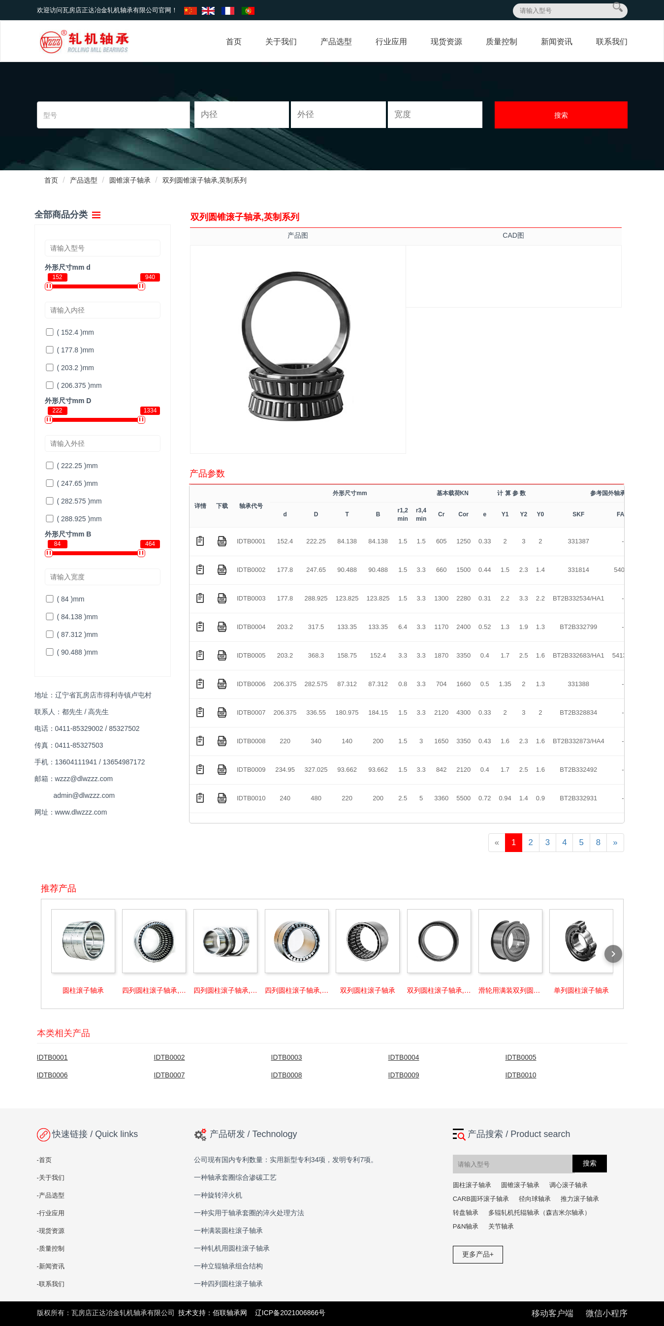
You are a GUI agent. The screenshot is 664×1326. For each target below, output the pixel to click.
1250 (463, 541)
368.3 (316, 655)
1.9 (523, 627)
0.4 (484, 655)
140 (347, 741)
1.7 (505, 655)
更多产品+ (478, 1254)
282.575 (316, 684)
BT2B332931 (578, 798)
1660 (463, 684)
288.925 (316, 598)
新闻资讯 (556, 41)
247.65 (316, 569)
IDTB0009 (251, 769)
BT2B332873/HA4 (578, 741)
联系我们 (612, 41)
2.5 (523, 655)
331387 (578, 541)
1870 (441, 655)
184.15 (378, 712)
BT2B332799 (578, 627)
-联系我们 (50, 1284)
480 (316, 798)
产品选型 (336, 41)
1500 (463, 569)
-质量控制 (50, 1248)
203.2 (285, 627)
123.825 (347, 598)
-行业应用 (50, 1213)
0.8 (402, 684)
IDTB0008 (251, 741)
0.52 (484, 627)
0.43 (484, 741)
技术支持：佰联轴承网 (213, 1313)
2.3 (523, 569)
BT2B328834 (578, 712)
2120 (441, 712)
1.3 (505, 627)
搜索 (561, 115)
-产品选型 (50, 1195)
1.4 (540, 569)
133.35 (347, 627)
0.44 (484, 569)
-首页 (44, 1160)
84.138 (347, 541)
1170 (441, 627)
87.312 (347, 684)
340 (316, 741)
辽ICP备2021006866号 (290, 1313)
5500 (463, 798)
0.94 (505, 798)
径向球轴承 (535, 1198)
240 (285, 798)
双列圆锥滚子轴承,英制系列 (204, 180)
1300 (441, 598)
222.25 (316, 541)
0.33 (484, 541)
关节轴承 (501, 1226)
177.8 (285, 569)
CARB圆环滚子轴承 (481, 1198)
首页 (234, 41)
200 (378, 741)
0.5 (484, 684)
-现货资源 (50, 1230)
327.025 (316, 769)
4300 (463, 712)
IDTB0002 (251, 569)
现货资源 (446, 41)
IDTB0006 (251, 684)
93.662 (347, 769)
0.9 (540, 798)
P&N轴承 (466, 1226)
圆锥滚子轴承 (130, 180)
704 (441, 684)
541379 (622, 655)
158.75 (347, 655)
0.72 (484, 798)
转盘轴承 (465, 1212)
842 (441, 769)
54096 (623, 569)
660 (441, 569)
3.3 (421, 569)
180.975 (347, 712)
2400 (463, 627)
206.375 (285, 684)
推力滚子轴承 (580, 1198)
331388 (578, 684)
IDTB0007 (251, 712)
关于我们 (281, 41)
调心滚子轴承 (568, 1185)
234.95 (285, 769)
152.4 (285, 541)
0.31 (484, 598)
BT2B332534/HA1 (578, 598)
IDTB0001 (251, 541)
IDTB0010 (251, 798)
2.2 (505, 598)
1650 (441, 741)
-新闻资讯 (50, 1266)
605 (441, 541)
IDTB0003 (251, 598)
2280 (463, 598)
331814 (578, 569)
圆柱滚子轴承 (472, 1185)
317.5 (316, 627)
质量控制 (501, 41)
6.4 (402, 627)
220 (285, 741)
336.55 (316, 712)
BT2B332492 (578, 769)
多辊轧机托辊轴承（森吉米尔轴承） (539, 1212)
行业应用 (391, 41)
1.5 (402, 541)
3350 (463, 655)
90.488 (347, 569)
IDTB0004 (251, 627)
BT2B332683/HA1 (578, 655)
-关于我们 (50, 1177)
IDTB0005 (251, 655)
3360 (441, 798)
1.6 (540, 655)
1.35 (505, 684)
